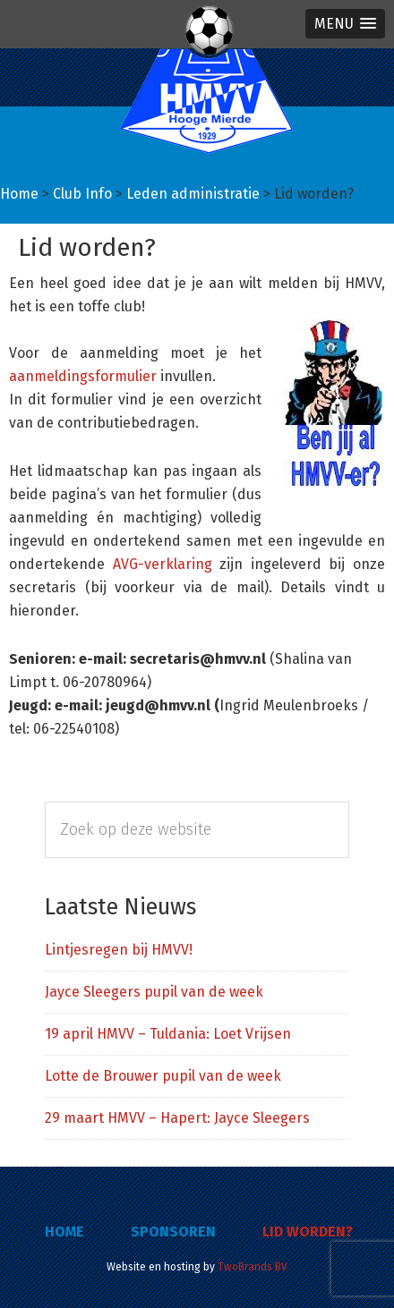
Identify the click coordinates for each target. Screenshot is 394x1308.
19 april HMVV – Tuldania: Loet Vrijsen (168, 1033)
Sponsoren (173, 1231)
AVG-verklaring (162, 564)
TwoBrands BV (252, 1267)
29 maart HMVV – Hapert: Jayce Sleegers (177, 1117)
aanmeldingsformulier (83, 376)
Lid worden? (307, 1231)
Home (64, 1231)
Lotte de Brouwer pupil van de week (163, 1075)
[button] (345, 23)
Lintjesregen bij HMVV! (119, 949)
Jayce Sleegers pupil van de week (154, 991)
